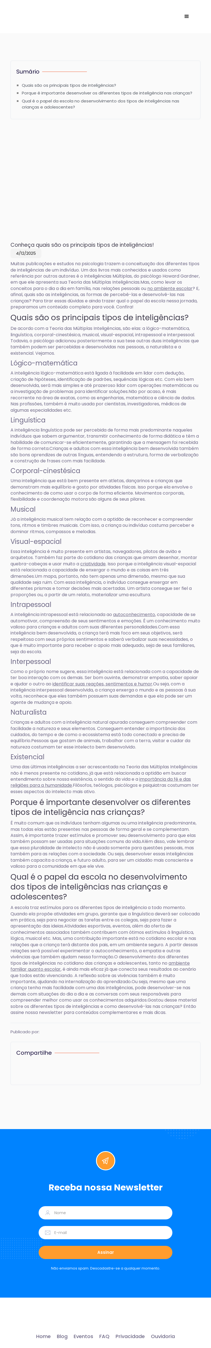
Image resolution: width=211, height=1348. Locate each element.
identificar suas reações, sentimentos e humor (102, 684)
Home (43, 1336)
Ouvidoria (163, 1336)
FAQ (104, 1336)
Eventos (83, 1336)
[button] (186, 16)
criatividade (93, 564)
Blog (62, 1336)
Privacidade (130, 1336)
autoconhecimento (134, 614)
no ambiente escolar (170, 288)
